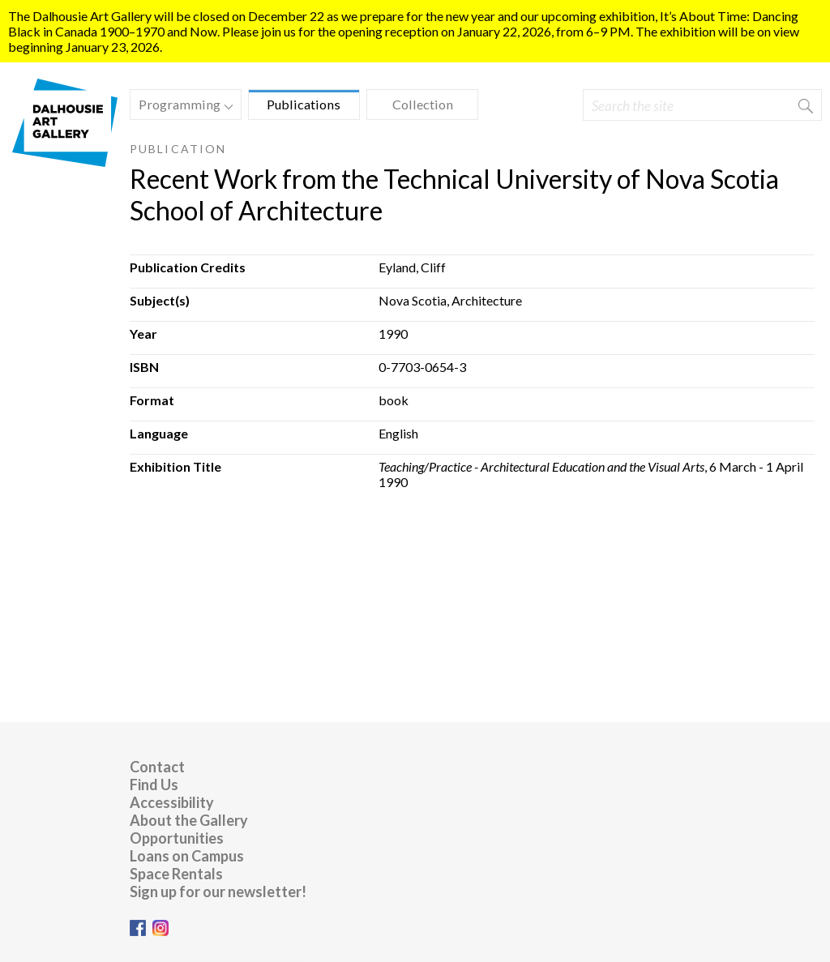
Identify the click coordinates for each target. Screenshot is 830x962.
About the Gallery (189, 820)
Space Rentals (176, 874)
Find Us (154, 784)
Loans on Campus (187, 856)
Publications (303, 104)
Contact (157, 767)
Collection (422, 104)
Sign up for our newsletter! (218, 891)
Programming (181, 106)
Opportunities (177, 838)
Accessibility (172, 802)
